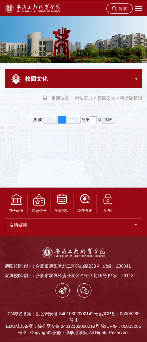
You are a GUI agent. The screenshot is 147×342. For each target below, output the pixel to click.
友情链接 (73, 225)
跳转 (108, 120)
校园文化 (106, 97)
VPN (108, 203)
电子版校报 (131, 97)
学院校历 (62, 203)
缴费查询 (84, 203)
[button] (119, 8)
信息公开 (39, 203)
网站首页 (83, 97)
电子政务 (16, 203)
